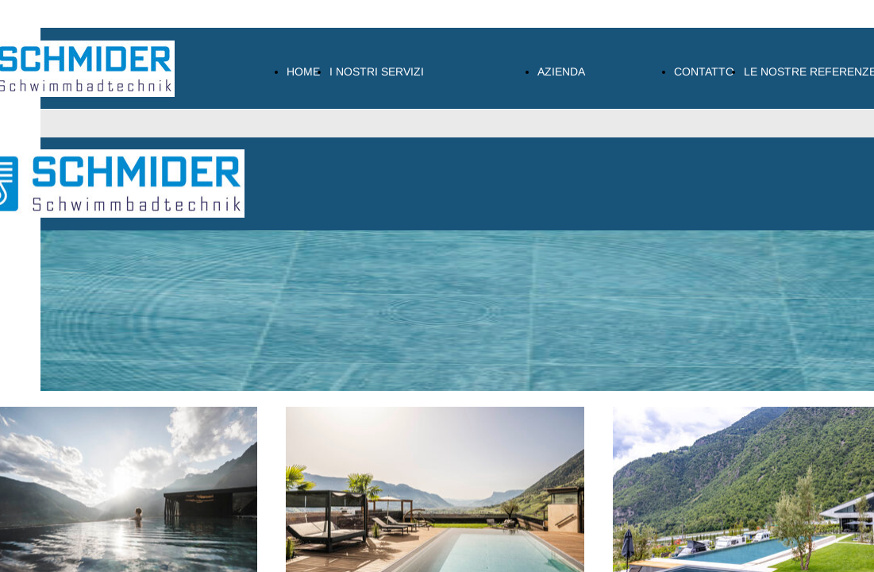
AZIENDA (561, 71)
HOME (303, 71)
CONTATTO (704, 71)
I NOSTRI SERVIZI (376, 71)
